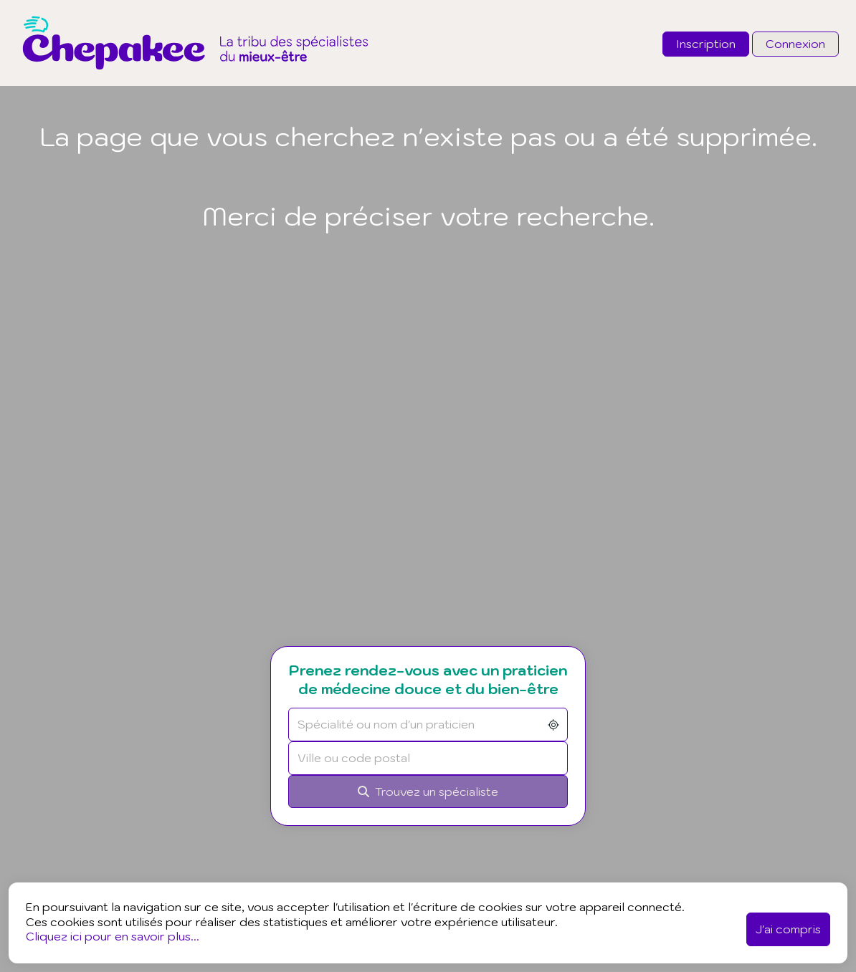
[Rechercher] (428, 792)
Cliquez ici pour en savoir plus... (112, 936)
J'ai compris (788, 929)
